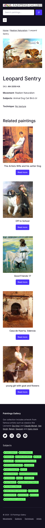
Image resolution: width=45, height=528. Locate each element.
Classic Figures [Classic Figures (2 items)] (10, 482)
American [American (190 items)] (23, 495)
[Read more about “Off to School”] (22, 227)
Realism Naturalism (18, 30)
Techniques (29, 519)
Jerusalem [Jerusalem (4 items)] (29, 465)
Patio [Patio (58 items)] (37, 456)
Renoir (12, 429)
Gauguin (19, 429)
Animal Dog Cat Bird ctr (25, 98)
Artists (38, 519)
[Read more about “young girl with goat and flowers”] (22, 392)
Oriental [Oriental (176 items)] (8, 461)
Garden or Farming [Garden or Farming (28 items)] (11, 469)
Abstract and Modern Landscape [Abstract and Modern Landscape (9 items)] (14, 499)
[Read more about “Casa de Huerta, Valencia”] (22, 337)
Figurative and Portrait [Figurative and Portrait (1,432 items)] (28, 473)
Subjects (18, 519)
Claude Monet (30, 426)
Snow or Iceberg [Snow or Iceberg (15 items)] (25, 452)
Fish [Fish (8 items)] (24, 469)
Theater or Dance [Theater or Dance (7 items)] (10, 452)
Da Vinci (16, 426)
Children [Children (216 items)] (33, 490)
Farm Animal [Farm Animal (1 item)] (9, 478)
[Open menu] (5, 20)
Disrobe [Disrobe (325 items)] (29, 478)
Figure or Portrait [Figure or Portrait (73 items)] (11, 473)
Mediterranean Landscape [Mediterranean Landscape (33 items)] (13, 465)
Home (5, 30)
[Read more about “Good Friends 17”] (22, 282)
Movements (7, 519)
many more (33, 429)
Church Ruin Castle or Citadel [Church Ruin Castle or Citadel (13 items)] (28, 482)
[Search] (38, 12)
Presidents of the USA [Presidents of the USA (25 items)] (24, 456)
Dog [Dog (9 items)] (20, 478)
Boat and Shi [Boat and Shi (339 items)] (10, 495)
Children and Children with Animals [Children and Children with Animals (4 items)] (15, 490)
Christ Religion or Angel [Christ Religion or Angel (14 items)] (12, 486)
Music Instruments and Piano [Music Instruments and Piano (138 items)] (25, 461)
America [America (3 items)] (34, 495)
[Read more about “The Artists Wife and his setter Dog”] (22, 172)
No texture (20, 106)
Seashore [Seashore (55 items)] (9, 456)
